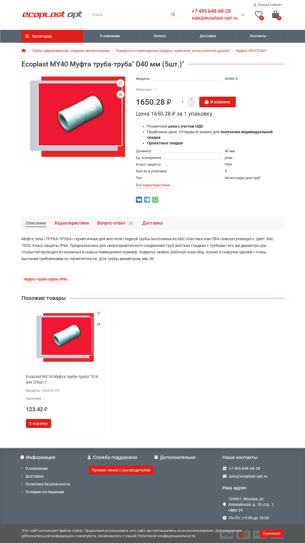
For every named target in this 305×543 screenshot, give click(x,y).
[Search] (133, 14)
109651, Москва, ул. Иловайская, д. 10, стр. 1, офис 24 (251, 504)
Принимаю (271, 533)
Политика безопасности (47, 484)
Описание (36, 223)
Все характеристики (153, 185)
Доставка (208, 36)
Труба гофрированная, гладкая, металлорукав (71, 51)
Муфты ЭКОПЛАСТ (251, 51)
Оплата (160, 36)
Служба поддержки (113, 457)
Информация (38, 457)
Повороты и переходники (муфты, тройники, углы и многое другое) (173, 51)
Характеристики (71, 223)
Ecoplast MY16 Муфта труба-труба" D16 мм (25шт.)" (62, 379)
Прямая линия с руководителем (121, 470)
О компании (110, 36)
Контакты (258, 36)
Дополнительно (175, 457)
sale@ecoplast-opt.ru (214, 18)
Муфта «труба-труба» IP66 (45, 279)
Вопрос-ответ (115, 223)
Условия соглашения (44, 492)
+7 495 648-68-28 (244, 468)
